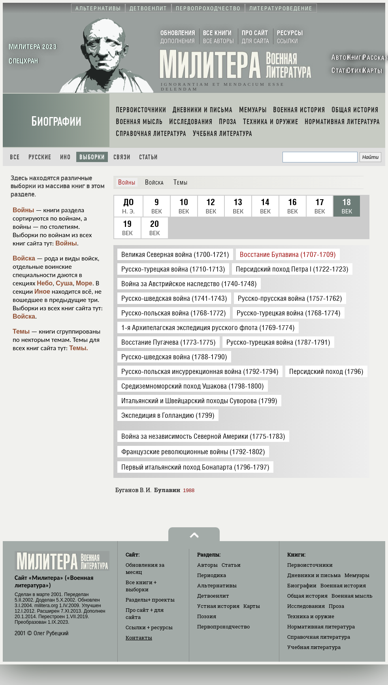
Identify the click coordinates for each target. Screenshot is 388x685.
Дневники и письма (314, 575)
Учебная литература (314, 647)
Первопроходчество (223, 626)
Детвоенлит (213, 595)
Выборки (92, 157)
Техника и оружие (310, 616)
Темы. (78, 348)
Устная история (218, 606)
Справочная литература (318, 636)
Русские (39, 157)
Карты (251, 606)
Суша (64, 283)
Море (84, 283)
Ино (65, 157)
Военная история (343, 585)
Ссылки (149, 627)
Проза (336, 606)
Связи (121, 157)
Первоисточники (310, 564)
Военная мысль (352, 595)
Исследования (306, 606)
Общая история (307, 595)
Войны (23, 210)
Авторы (207, 564)
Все (15, 157)
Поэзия (206, 616)
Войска (24, 258)
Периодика (211, 575)
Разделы (150, 599)
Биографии (56, 121)
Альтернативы (217, 585)
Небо (45, 283)
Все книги (141, 586)
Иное (42, 291)
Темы (21, 331)
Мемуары (357, 575)
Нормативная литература (321, 626)
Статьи (148, 157)
